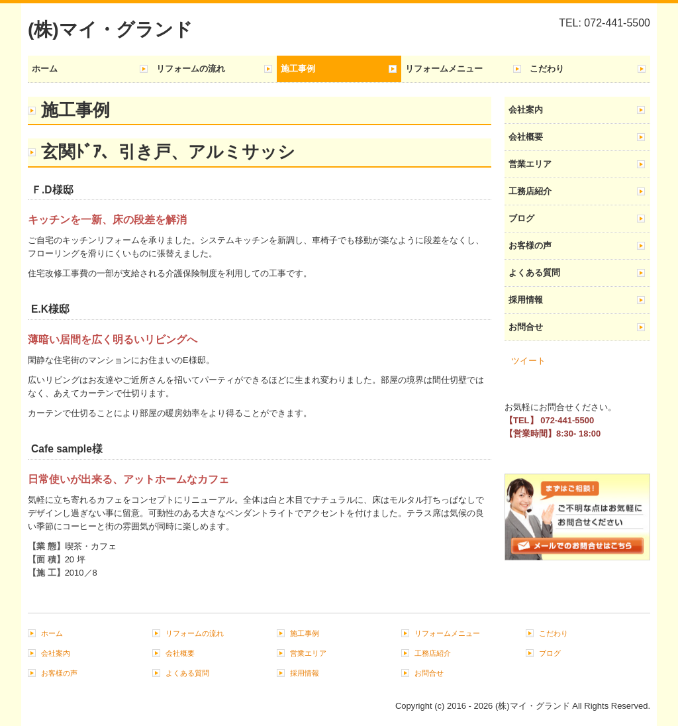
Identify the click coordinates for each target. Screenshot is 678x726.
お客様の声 (530, 245)
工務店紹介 (530, 191)
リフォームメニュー (444, 69)
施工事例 (298, 69)
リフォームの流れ (190, 69)
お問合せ (525, 327)
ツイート (528, 361)
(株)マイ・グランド (110, 29)
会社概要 (525, 137)
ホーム (45, 69)
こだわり (547, 69)
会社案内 (525, 110)
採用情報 (525, 300)
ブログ (521, 218)
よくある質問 (534, 273)
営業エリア (530, 164)
